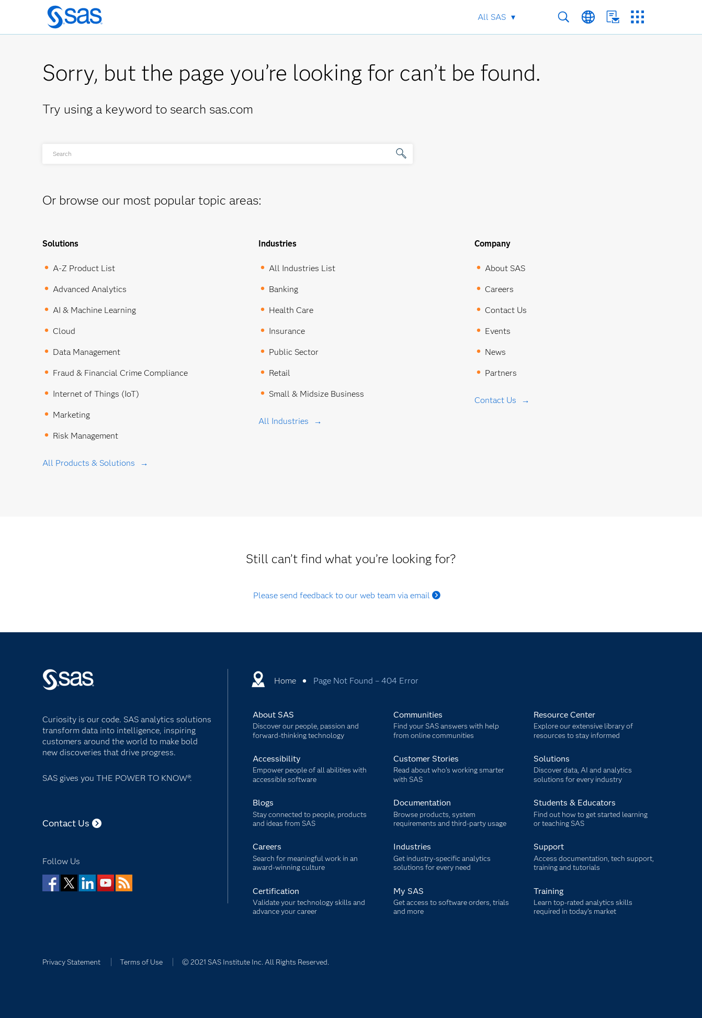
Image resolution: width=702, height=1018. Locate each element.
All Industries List (302, 268)
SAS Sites (637, 17)
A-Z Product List (84, 268)
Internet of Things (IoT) (96, 394)
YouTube (105, 883)
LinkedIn (87, 883)
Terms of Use (141, 962)
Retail (279, 373)
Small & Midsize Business (316, 394)
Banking (283, 289)
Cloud (64, 331)
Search (563, 17)
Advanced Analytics (90, 289)
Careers (499, 289)
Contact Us (612, 17)
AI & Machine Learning (94, 310)
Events (498, 331)
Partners (501, 373)
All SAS (492, 17)
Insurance (287, 331)
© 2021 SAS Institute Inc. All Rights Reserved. (255, 962)
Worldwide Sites (588, 17)
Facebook (50, 883)
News (495, 352)
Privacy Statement (71, 962)
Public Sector (294, 352)
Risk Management (85, 436)
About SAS (505, 268)
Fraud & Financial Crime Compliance (120, 373)
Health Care (291, 310)
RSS (124, 883)
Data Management (86, 352)
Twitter (69, 883)
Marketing (71, 415)
